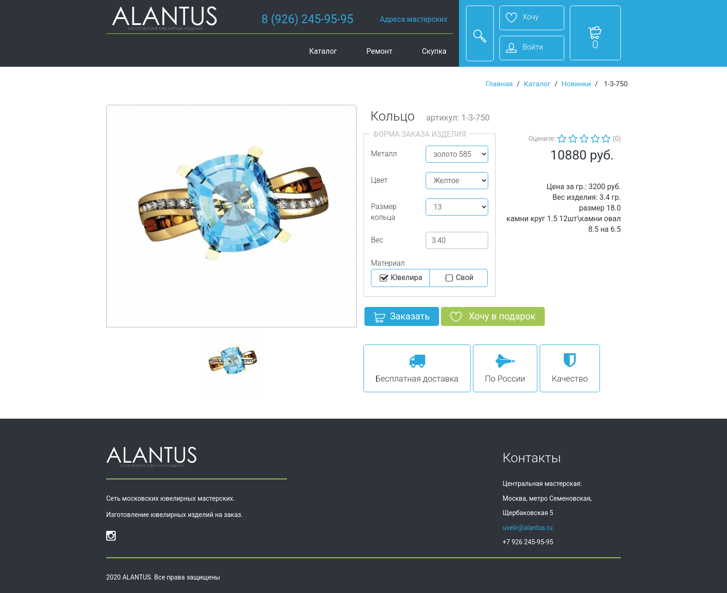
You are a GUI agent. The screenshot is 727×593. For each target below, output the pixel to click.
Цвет (379, 180)
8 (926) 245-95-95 (307, 19)
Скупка (434, 51)
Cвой (458, 278)
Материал (388, 263)
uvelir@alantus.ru (528, 527)
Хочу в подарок (493, 318)
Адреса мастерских (413, 19)
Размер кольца (383, 212)
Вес (377, 240)
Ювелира (400, 278)
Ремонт (379, 51)
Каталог (323, 51)
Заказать (402, 318)
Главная (499, 84)
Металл (384, 153)
